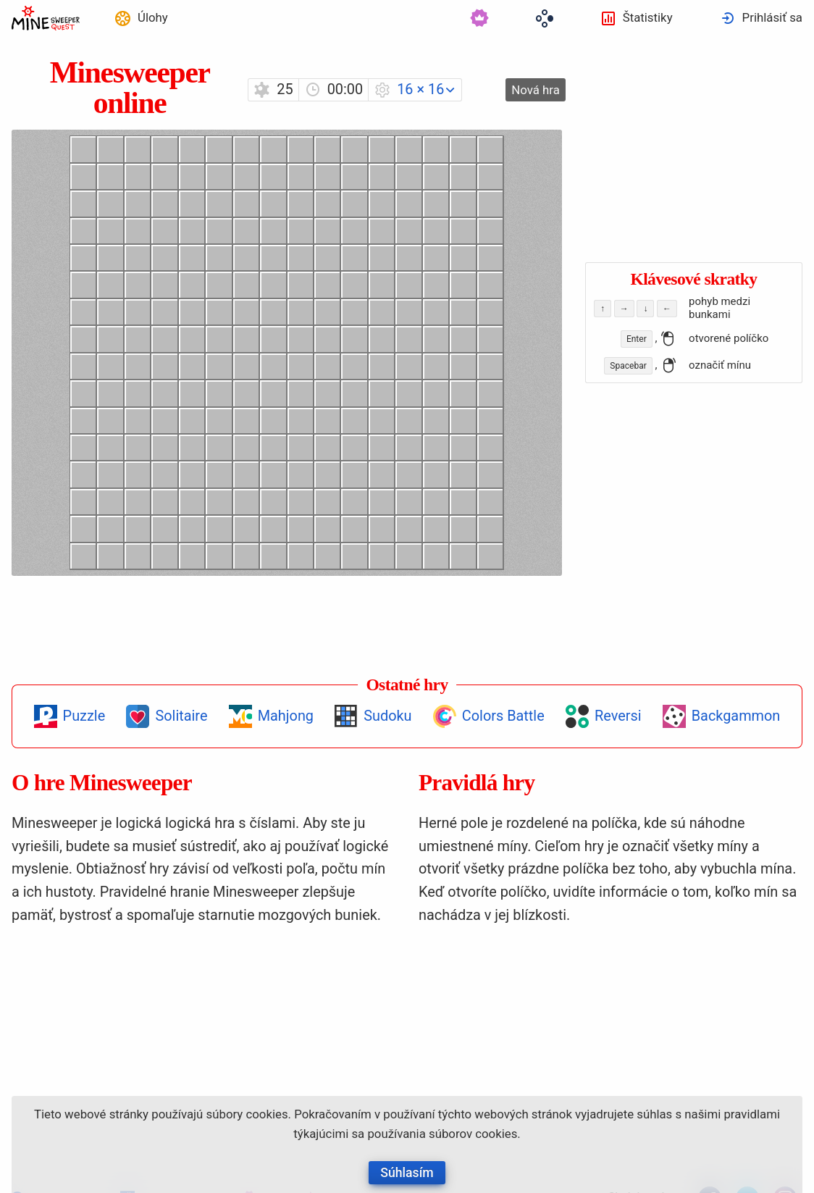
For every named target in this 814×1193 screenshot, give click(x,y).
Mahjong (286, 716)
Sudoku (387, 716)
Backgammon (736, 716)
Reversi (618, 716)
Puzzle (84, 716)
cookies (267, 1114)
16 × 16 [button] (420, 89)
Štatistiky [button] (648, 17)
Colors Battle (503, 716)
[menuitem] (141, 18)
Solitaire (181, 716)
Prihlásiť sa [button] (772, 17)
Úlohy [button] (153, 17)
